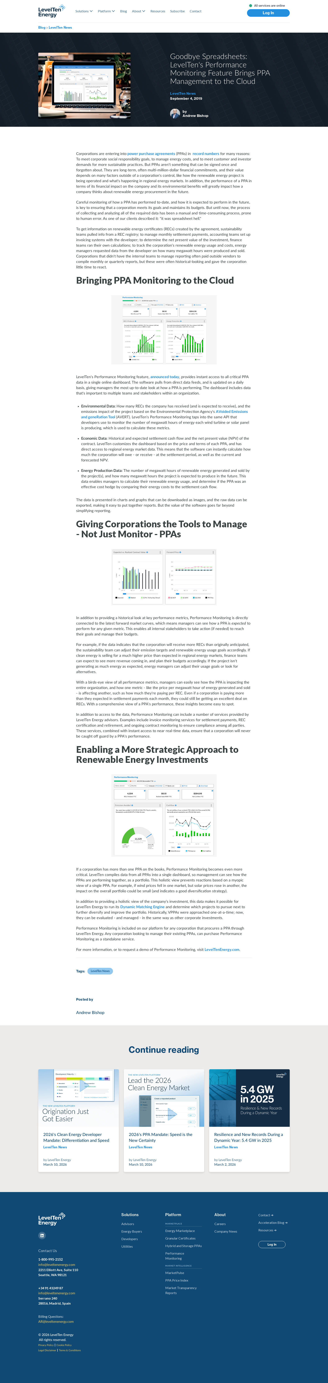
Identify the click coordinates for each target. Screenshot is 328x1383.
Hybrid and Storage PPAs (183, 1246)
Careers (220, 1224)
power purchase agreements (151, 154)
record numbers (205, 154)
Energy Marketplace (180, 1231)
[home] (51, 11)
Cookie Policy (64, 1345)
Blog (123, 11)
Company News (225, 1231)
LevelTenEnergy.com (222, 950)
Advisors (127, 1224)
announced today (164, 377)
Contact (195, 11)
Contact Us (47, 1250)
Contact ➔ (265, 1215)
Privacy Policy (46, 1345)
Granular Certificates (180, 1238)
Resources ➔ (267, 1230)
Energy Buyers (131, 1231)
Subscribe (177, 11)
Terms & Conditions (70, 1350)
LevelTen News (60, 27)
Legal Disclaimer (47, 1350)
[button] (84, 11)
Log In (268, 12)
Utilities (127, 1246)
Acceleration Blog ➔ (273, 1222)
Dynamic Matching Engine (142, 907)
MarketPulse (174, 1273)
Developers (129, 1239)
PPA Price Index (176, 1280)
